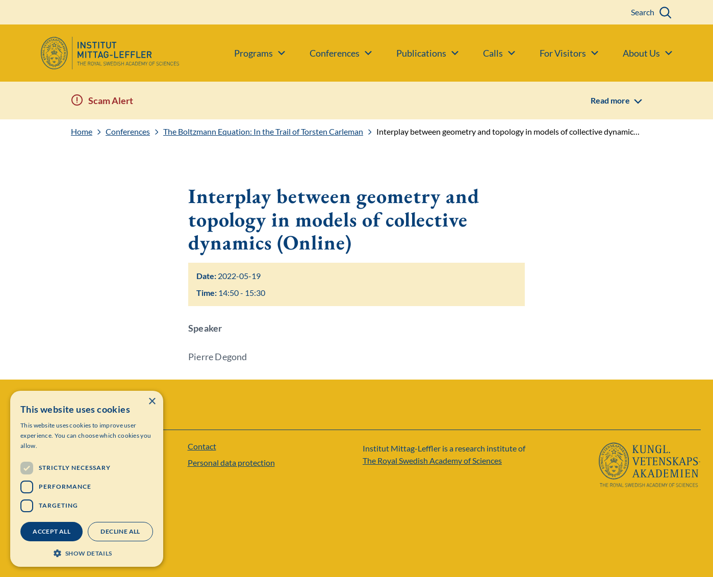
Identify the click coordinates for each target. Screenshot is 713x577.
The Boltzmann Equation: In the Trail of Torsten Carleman (263, 132)
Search (642, 12)
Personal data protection (231, 462)
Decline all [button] (120, 531)
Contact (202, 446)
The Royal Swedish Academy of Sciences (432, 460)
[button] (86, 552)
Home (81, 132)
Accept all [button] (51, 531)
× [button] (152, 402)
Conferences (128, 132)
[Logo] (89, 53)
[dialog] (86, 479)
